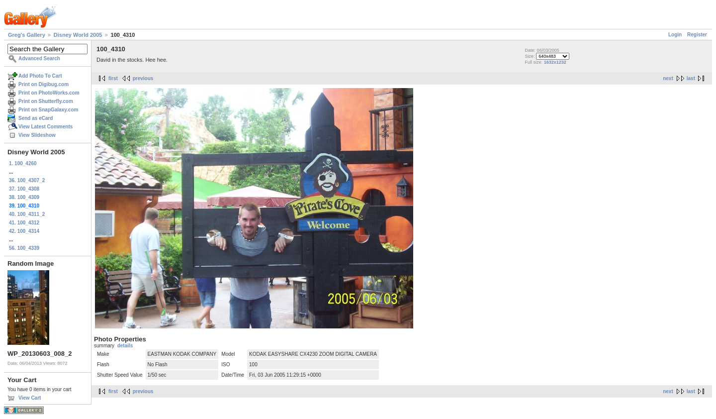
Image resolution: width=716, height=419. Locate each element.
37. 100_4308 (24, 189)
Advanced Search (39, 58)
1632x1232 (555, 62)
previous (143, 78)
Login (675, 34)
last (691, 78)
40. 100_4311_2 (27, 214)
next (668, 78)
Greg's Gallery (26, 35)
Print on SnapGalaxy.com (48, 109)
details (125, 345)
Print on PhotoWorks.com (49, 93)
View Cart (29, 398)
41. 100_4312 (24, 222)
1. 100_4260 (23, 163)
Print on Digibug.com (43, 84)
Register (697, 34)
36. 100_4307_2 (27, 180)
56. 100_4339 (24, 248)
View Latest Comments (45, 126)
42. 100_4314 (24, 231)
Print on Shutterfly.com (45, 101)
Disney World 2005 (78, 35)
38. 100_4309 (24, 197)
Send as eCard (35, 118)
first (113, 78)
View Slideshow (37, 135)
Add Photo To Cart (40, 76)
